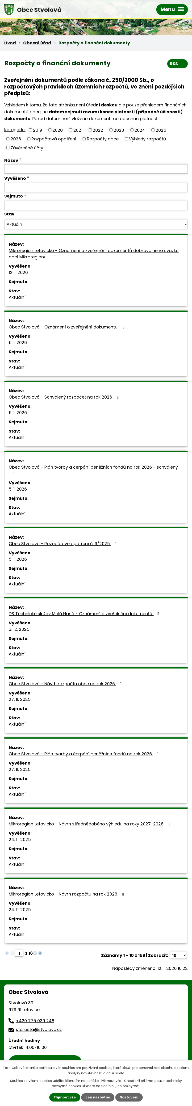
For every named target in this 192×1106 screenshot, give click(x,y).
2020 (57, 130)
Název (11, 160)
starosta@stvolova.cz (39, 1029)
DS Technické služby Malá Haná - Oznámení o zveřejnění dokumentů (85, 614)
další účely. (115, 1073)
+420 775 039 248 (35, 1021)
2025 (161, 130)
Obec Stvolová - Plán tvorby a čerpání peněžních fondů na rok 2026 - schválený (93, 470)
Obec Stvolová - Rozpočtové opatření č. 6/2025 (64, 544)
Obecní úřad (37, 43)
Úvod (10, 43)
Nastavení (129, 1097)
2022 (98, 130)
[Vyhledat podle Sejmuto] (96, 205)
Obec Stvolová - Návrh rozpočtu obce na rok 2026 (66, 684)
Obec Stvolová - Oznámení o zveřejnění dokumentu (67, 327)
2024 (139, 130)
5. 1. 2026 (18, 342)
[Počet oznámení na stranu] (178, 955)
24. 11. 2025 (20, 839)
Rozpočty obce (103, 139)
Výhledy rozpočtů (147, 139)
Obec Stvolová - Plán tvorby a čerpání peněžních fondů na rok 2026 (85, 754)
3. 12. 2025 (19, 629)
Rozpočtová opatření (53, 139)
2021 (77, 130)
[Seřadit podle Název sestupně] (20, 160)
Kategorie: (14, 130)
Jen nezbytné (97, 1097)
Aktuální (17, 297)
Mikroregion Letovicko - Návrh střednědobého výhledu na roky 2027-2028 (90, 824)
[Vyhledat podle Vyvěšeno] (96, 188)
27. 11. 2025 (20, 699)
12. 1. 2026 (18, 272)
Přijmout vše (65, 1097)
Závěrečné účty (27, 148)
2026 (16, 139)
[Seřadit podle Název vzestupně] (20, 158)
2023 (119, 130)
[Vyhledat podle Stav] (96, 224)
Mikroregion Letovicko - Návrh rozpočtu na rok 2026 (67, 894)
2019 (37, 130)
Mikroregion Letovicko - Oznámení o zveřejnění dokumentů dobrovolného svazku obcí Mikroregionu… (94, 254)
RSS (177, 64)
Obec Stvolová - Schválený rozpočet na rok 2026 (65, 397)
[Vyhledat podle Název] (96, 169)
